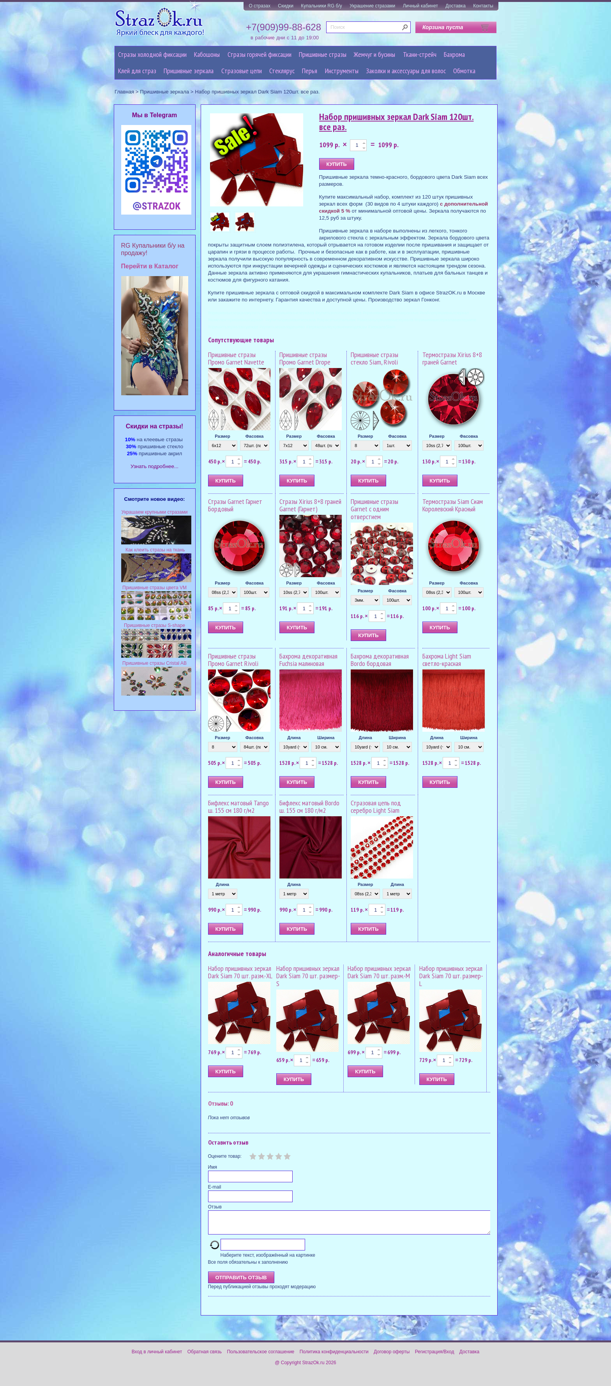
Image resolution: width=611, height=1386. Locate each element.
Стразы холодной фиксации (152, 54)
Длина (293, 737)
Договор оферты (392, 1356)
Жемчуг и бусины (374, 54)
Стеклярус (282, 70)
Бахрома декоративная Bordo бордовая (380, 660)
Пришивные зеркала (189, 70)
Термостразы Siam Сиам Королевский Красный (452, 505)
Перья (309, 70)
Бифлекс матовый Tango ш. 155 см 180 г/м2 (238, 806)
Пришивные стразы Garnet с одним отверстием (374, 509)
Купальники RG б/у (321, 6)
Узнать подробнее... (154, 466)
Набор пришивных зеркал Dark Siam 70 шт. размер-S (308, 976)
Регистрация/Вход (434, 1356)
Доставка (455, 6)
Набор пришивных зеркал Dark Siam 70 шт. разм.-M (379, 972)
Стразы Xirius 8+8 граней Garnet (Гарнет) (310, 505)
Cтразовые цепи (241, 70)
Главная (124, 92)
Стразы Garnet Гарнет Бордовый (235, 505)
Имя (212, 1167)
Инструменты (341, 70)
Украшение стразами (372, 6)
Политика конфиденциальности (334, 1356)
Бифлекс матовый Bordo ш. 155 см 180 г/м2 (309, 806)
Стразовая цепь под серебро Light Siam (376, 806)
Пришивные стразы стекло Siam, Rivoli (374, 358)
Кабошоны (207, 54)
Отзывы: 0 (220, 1103)
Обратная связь (204, 1356)
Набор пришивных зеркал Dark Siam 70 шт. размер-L (451, 976)
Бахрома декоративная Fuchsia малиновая (308, 660)
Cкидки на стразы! (154, 426)
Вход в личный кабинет (157, 1356)
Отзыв (215, 1207)
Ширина (325, 737)
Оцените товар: (225, 1156)
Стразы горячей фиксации (259, 54)
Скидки (285, 6)
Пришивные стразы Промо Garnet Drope (304, 358)
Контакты (483, 6)
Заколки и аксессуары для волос (406, 70)
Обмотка (464, 70)
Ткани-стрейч (419, 54)
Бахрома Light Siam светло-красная (446, 660)
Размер (222, 436)
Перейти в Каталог (149, 266)
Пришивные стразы (322, 54)
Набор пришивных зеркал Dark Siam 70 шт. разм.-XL (240, 972)
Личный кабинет (420, 6)
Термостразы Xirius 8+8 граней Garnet (452, 358)
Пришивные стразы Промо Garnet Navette (236, 358)
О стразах (259, 6)
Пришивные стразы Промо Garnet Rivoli (233, 660)
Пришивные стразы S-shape (154, 625)
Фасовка (254, 436)
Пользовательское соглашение (260, 1356)
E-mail (214, 1187)
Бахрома (454, 54)
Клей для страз (137, 70)
